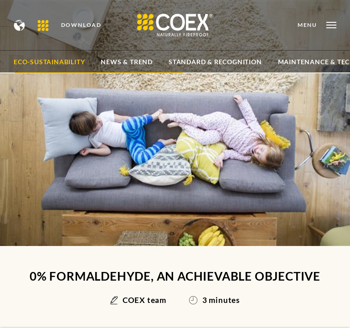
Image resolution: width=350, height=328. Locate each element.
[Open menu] (317, 25)
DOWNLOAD (81, 25)
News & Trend (127, 62)
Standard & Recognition (215, 62)
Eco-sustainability (49, 62)
